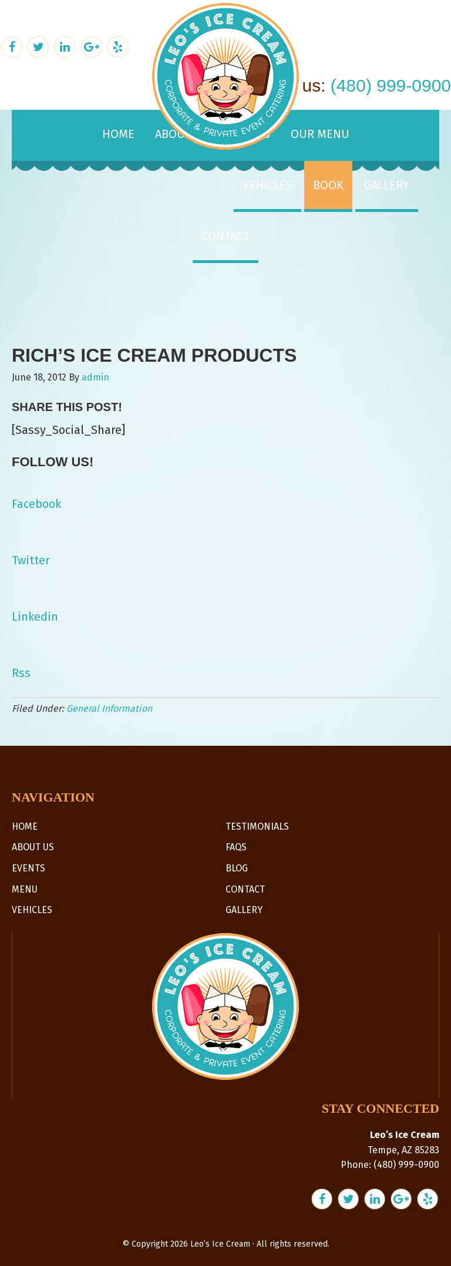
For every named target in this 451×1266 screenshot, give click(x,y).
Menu (25, 889)
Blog (237, 868)
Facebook (36, 504)
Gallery (244, 909)
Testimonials (257, 826)
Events (28, 868)
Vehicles (32, 909)
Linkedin (35, 617)
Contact (245, 889)
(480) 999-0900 (391, 85)
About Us (33, 847)
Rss (21, 673)
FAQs (236, 847)
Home (25, 826)
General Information (109, 708)
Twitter (31, 560)
